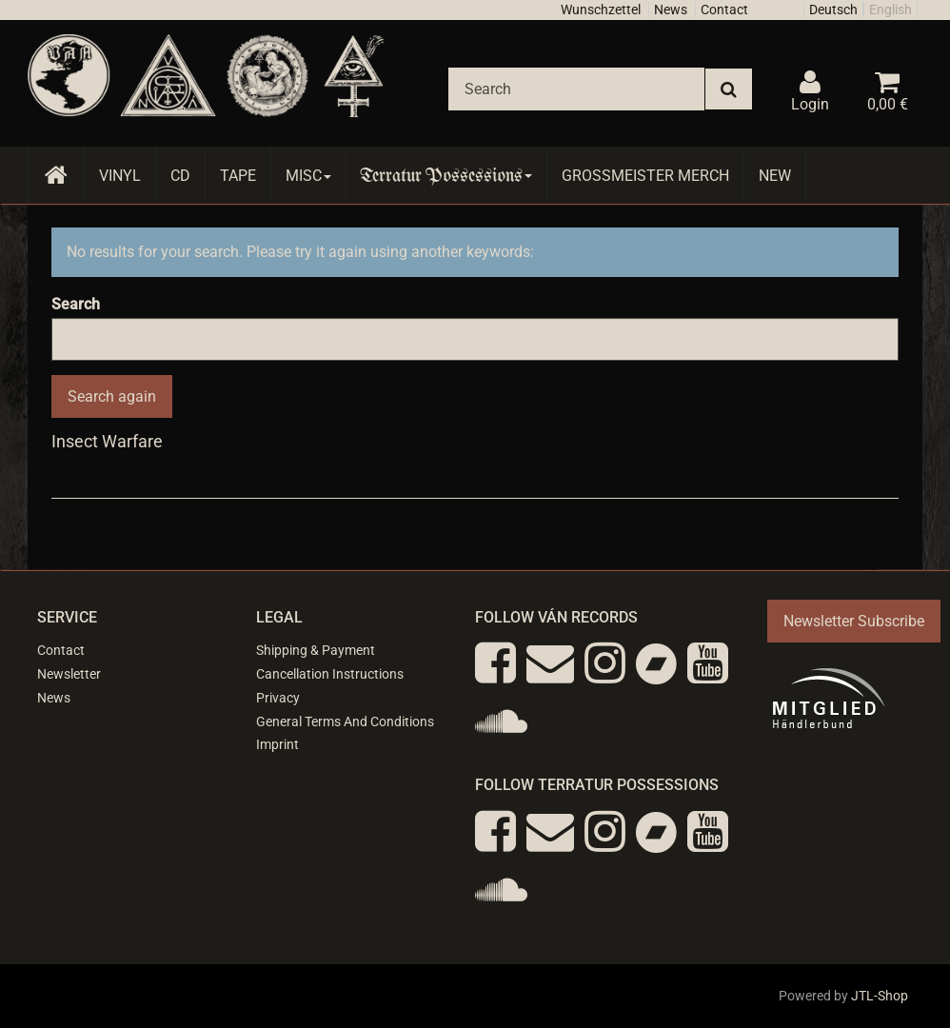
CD (180, 176)
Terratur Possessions (446, 176)
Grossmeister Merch (645, 176)
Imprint (277, 744)
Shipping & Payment (315, 650)
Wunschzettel (601, 9)
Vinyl (120, 176)
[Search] (576, 89)
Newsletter (69, 674)
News (670, 9)
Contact (724, 9)
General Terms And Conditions (345, 721)
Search (75, 304)
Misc (308, 176)
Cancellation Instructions (330, 674)
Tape (238, 176)
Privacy (278, 697)
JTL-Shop (879, 995)
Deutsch (833, 9)
